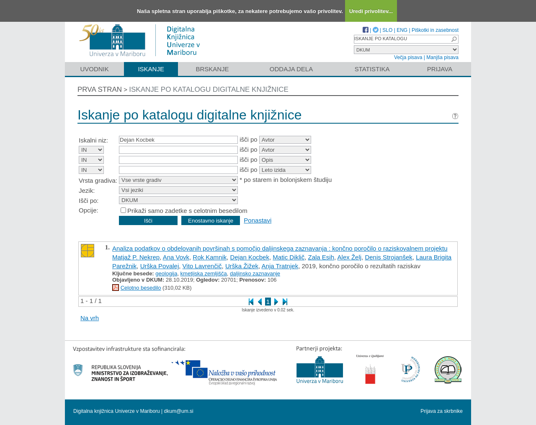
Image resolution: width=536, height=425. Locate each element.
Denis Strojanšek (388, 257)
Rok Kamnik (210, 257)
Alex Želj (350, 257)
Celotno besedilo (141, 288)
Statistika (372, 69)
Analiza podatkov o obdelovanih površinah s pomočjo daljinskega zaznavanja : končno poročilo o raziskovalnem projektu (279, 248)
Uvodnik (94, 69)
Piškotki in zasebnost (435, 30)
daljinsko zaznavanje (255, 273)
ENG (402, 30)
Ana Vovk (176, 257)
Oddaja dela (291, 69)
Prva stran (99, 89)
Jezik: (87, 190)
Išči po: (89, 200)
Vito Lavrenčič (202, 266)
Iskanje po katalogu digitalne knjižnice (209, 89)
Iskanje (151, 69)
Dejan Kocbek (249, 257)
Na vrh (89, 317)
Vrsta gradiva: (98, 180)
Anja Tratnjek (280, 266)
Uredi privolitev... (371, 11)
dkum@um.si (178, 411)
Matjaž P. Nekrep (136, 257)
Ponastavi (257, 220)
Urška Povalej (159, 266)
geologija (166, 273)
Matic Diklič (288, 257)
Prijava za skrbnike (441, 411)
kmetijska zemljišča (203, 273)
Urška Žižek (241, 266)
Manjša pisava (442, 57)
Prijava (439, 69)
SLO (387, 30)
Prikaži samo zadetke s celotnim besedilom (187, 210)
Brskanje (212, 69)
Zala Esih (321, 257)
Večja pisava (408, 57)
